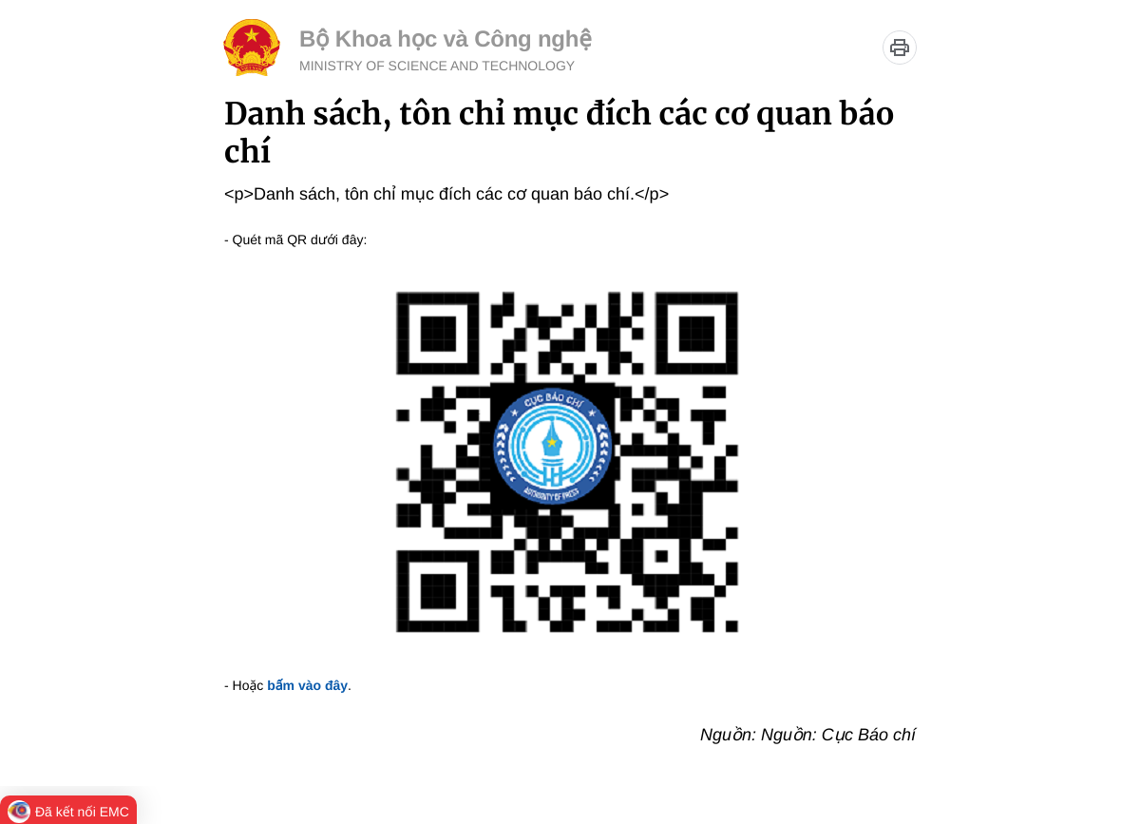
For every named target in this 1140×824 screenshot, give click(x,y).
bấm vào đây (307, 685)
